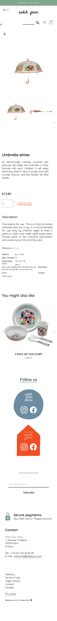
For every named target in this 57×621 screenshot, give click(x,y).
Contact (9, 584)
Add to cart (25, 203)
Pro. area (10, 593)
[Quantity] (7, 204)
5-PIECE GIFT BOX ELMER (28, 354)
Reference (7, 248)
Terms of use (12, 577)
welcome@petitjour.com (28, 556)
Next (54, 123)
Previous (2, 123)
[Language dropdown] (6, 10)
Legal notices (12, 580)
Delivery (10, 574)
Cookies (9, 587)
